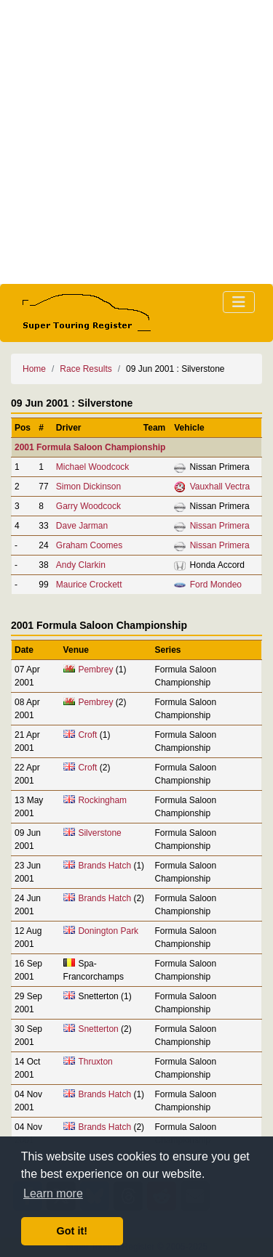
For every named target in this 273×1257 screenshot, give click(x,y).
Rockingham (102, 800)
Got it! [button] (72, 1231)
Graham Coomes (89, 545)
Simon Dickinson (88, 486)
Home (34, 369)
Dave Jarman (82, 526)
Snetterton (98, 1029)
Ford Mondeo (216, 584)
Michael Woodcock (93, 467)
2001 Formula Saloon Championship (90, 447)
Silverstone (99, 833)
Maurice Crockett (89, 584)
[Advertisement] (136, 142)
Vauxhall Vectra (220, 486)
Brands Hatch (104, 866)
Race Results (85, 369)
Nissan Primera (220, 526)
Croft (87, 735)
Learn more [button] (53, 1193)
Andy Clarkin (81, 565)
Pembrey (95, 669)
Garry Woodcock (88, 506)
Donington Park (108, 931)
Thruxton (95, 1062)
